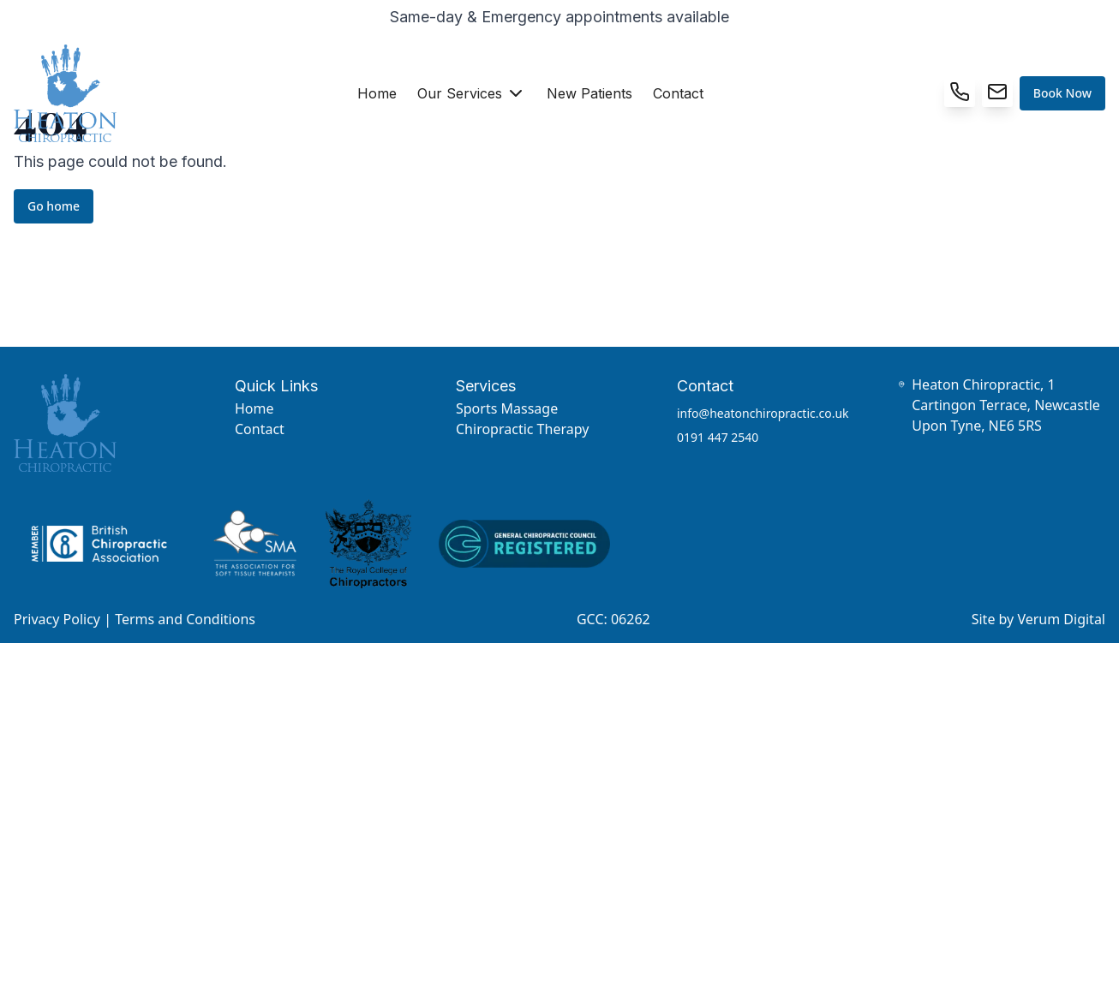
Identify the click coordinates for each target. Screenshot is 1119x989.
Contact (678, 93)
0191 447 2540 (717, 437)
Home (377, 93)
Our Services (471, 93)
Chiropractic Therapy (522, 429)
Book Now (1062, 93)
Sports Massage (507, 408)
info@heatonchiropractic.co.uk (763, 413)
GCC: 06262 (613, 619)
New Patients (589, 93)
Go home (53, 206)
